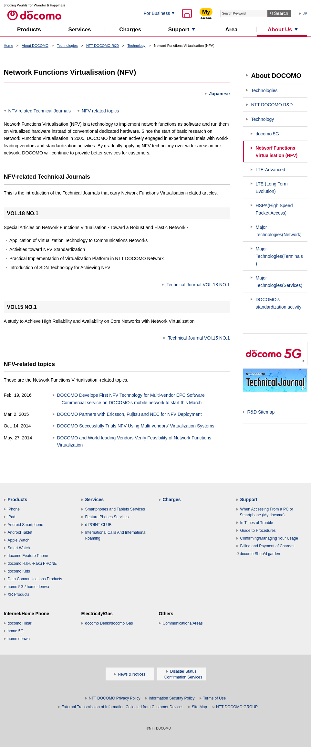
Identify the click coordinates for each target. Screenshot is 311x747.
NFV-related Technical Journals (39, 110)
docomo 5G (267, 133)
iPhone (14, 509)
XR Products (18, 594)
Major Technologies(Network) (279, 231)
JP (305, 13)
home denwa (19, 639)
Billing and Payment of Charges (267, 546)
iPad (12, 517)
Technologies (67, 45)
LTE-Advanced (270, 169)
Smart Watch (19, 548)
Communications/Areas (183, 623)
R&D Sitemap (261, 412)
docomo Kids (19, 571)
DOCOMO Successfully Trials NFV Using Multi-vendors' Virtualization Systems (135, 425)
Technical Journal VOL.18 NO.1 (198, 284)
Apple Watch (19, 540)
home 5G (16, 631)
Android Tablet (20, 532)
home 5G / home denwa (28, 586)
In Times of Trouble (256, 523)
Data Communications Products (35, 579)
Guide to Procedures (258, 530)
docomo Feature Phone (28, 555)
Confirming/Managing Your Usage (269, 538)
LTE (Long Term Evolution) (272, 187)
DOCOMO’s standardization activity (279, 303)
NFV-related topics (100, 110)
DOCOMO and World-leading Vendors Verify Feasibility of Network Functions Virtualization (134, 441)
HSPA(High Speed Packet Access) (274, 209)
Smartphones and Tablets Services (115, 509)
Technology (137, 45)
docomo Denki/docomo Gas (109, 623)
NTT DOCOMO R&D (102, 45)
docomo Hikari (20, 623)
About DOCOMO (35, 45)
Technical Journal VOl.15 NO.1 (199, 338)
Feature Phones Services (107, 517)
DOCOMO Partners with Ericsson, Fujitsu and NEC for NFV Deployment (129, 414)
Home (8, 45)
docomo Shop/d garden (258, 554)
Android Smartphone (25, 524)
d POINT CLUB (98, 524)
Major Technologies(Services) (279, 281)
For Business (157, 13)
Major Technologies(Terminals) (279, 256)
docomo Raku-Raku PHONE (32, 563)
